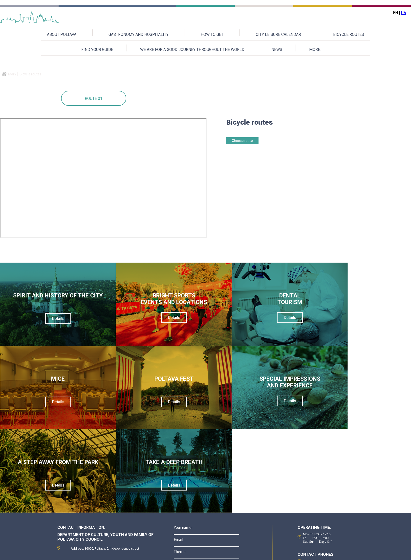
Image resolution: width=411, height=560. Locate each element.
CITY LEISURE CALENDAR (278, 34)
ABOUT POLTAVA (61, 34)
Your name (183, 445)
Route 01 (93, 98)
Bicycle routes (30, 74)
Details (51, 325)
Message (182, 481)
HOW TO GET (212, 34)
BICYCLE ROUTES (348, 34)
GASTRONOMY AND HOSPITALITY (138, 34)
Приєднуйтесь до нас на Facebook (323, 554)
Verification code (188, 494)
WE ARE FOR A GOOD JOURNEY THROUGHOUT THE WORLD (192, 49)
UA (403, 12)
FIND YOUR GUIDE (97, 49)
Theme (180, 469)
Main (12, 74)
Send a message (206, 528)
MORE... (315, 49)
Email (178, 457)
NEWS (276, 49)
